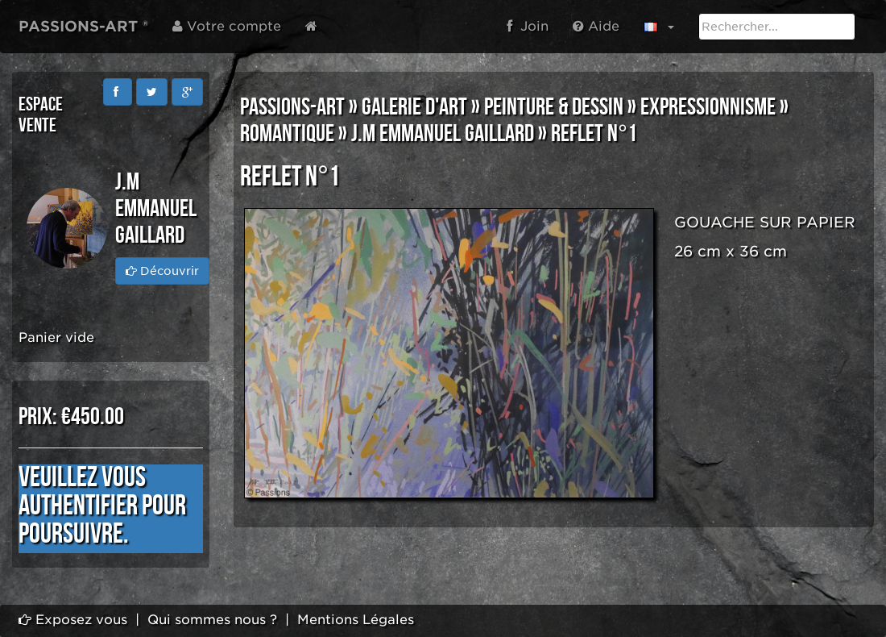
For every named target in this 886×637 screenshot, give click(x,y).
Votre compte (226, 26)
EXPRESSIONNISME (708, 107)
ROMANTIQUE (287, 133)
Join (528, 26)
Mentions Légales (355, 619)
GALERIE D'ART (414, 107)
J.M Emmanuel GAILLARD (442, 133)
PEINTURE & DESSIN (553, 107)
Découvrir (162, 270)
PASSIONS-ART (292, 107)
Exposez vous (73, 619)
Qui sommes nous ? (212, 619)
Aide (596, 26)
